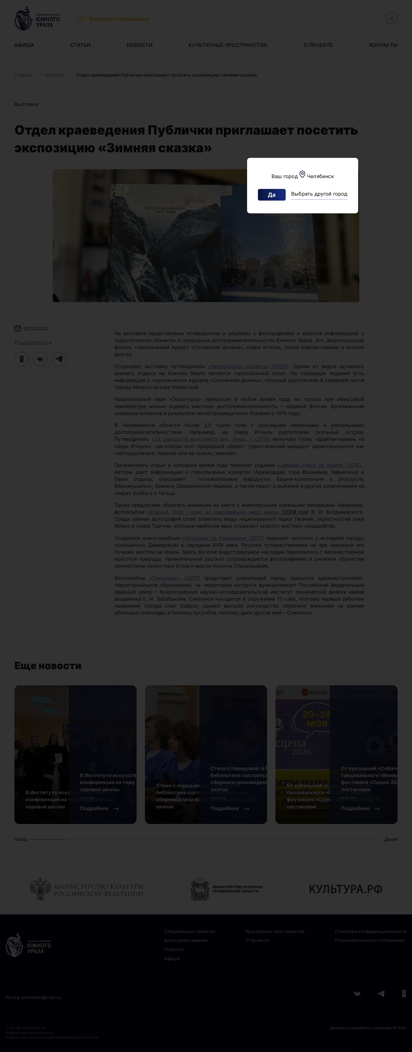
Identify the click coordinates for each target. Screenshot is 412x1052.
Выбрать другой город (319, 194)
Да (272, 194)
